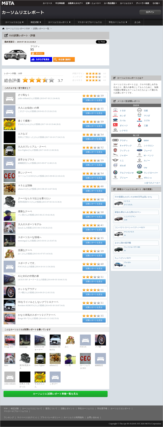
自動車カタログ (74, 3)
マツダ (143, 115)
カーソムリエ (125, 3)
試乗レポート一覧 (41, 28)
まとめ (137, 22)
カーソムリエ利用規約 (74, 417)
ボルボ (119, 165)
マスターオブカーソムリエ (90, 22)
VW (141, 166)
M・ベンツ (145, 155)
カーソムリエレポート (120, 408)
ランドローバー (147, 172)
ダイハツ (120, 125)
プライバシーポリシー (50, 417)
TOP (6, 408)
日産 (142, 110)
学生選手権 (102, 408)
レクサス (120, 130)
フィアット (121, 150)
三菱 (142, 125)
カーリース (47, 3)
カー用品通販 (109, 3)
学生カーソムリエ (86, 408)
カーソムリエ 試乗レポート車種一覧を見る (55, 394)
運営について (51, 408)
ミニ (118, 160)
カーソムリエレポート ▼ (59, 22)
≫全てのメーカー (152, 183)
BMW (142, 140)
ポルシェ (144, 177)
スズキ (143, 120)
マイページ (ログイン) (27, 417)
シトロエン (145, 145)
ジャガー (120, 155)
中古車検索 (60, 3)
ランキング (9, 417)
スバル (119, 120)
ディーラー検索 (142, 3)
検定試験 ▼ (36, 22)
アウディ (120, 140)
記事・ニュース (92, 3)
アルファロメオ (123, 172)
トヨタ (119, 110)
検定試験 (15, 408)
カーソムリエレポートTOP (18, 28)
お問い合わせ (93, 417)
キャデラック (122, 145)
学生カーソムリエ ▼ (118, 22)
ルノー (143, 160)
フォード (144, 150)
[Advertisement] (136, 53)
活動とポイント (68, 408)
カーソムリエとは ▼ (14, 22)
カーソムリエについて (32, 408)
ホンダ (119, 115)
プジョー (120, 177)
